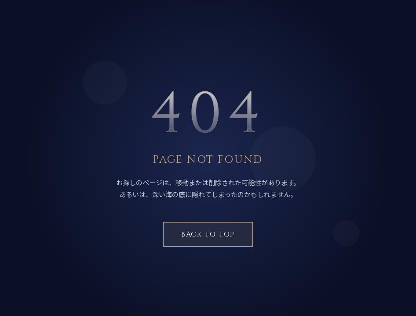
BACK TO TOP (208, 234)
